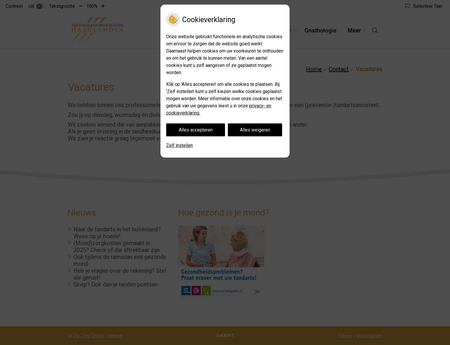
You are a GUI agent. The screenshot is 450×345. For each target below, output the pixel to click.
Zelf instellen (179, 145)
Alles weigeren (255, 130)
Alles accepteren (196, 130)
